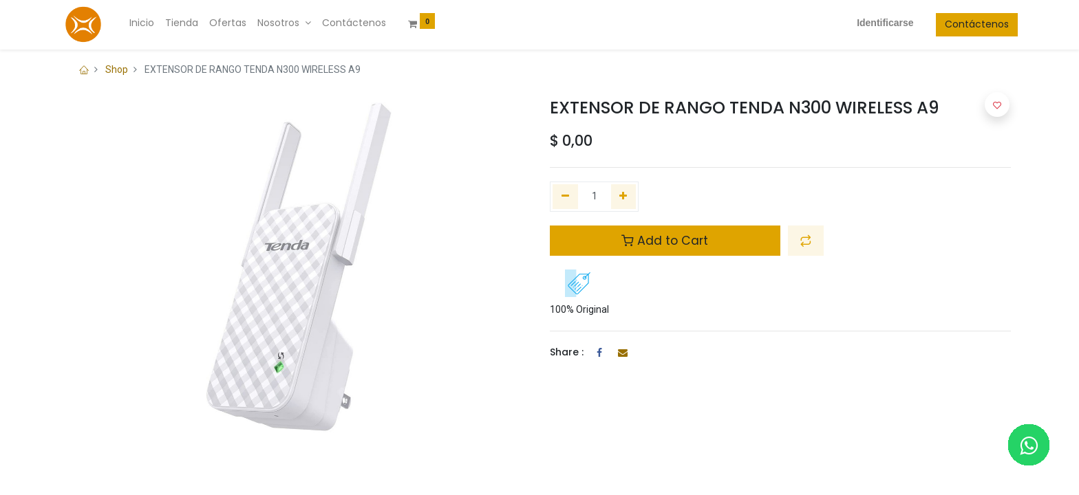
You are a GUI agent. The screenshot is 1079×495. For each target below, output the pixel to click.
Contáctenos (970, 24)
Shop (116, 69)
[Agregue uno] (624, 196)
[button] (806, 241)
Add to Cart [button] (664, 240)
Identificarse (878, 22)
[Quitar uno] (565, 196)
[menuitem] (149, 23)
